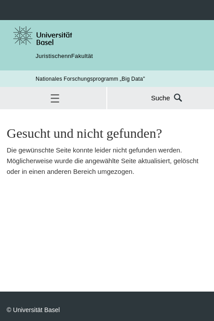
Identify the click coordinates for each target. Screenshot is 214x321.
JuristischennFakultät (64, 55)
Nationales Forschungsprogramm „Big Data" (90, 78)
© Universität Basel (33, 309)
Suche (160, 98)
